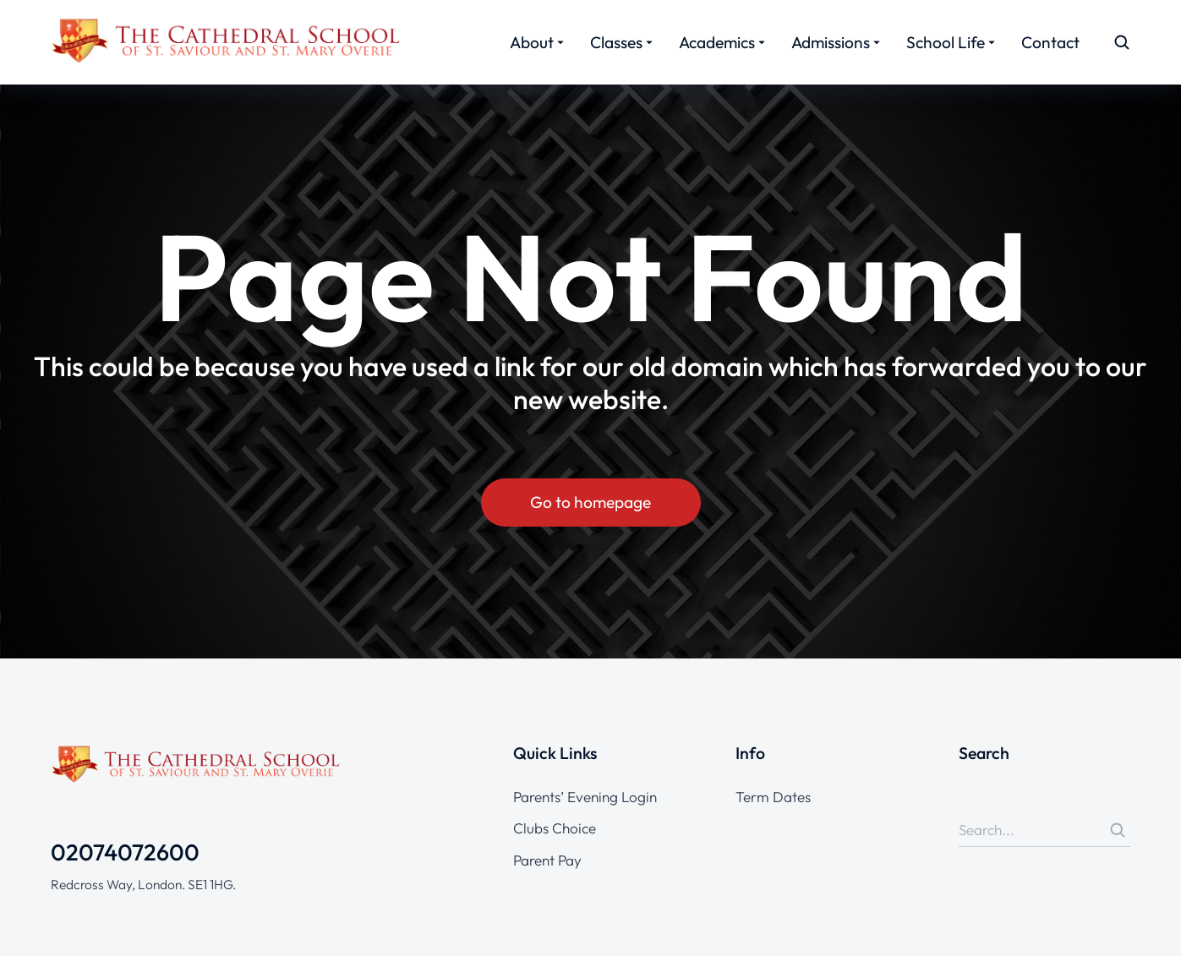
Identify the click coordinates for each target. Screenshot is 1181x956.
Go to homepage (590, 502)
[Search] (1117, 830)
